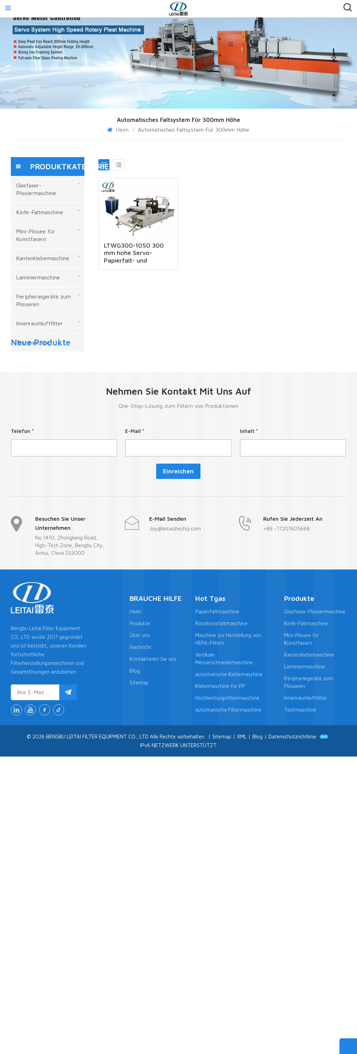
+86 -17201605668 (286, 826)
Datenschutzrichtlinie (292, 1034)
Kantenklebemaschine (42, 258)
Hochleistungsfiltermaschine (227, 995)
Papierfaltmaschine (217, 909)
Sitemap (139, 980)
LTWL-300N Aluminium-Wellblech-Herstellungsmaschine (61, 585)
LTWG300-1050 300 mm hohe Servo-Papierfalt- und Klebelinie (134, 252)
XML (241, 1034)
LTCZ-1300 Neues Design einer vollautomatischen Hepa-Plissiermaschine (61, 392)
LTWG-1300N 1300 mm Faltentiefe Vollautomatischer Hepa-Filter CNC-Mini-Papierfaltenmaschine (61, 622)
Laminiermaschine (38, 277)
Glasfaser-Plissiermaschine (36, 189)
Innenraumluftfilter (39, 323)
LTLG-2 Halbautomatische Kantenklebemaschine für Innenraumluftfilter (61, 555)
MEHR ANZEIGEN (63, 401)
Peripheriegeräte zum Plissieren (43, 300)
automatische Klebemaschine (229, 972)
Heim (118, 129)
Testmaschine (33, 342)
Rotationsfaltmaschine (221, 921)
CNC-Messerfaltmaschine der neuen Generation (61, 489)
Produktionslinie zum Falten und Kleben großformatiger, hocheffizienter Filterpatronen (61, 525)
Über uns (140, 933)
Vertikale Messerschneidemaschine (224, 956)
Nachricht (140, 944)
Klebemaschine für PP (220, 983)
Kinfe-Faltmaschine (39, 212)
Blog (135, 968)
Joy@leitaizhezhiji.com (175, 826)
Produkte (140, 921)
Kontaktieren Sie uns (153, 956)
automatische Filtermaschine (228, 1007)
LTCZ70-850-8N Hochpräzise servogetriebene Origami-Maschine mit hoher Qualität (61, 458)
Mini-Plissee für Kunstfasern (35, 235)
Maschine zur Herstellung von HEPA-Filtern (228, 936)
